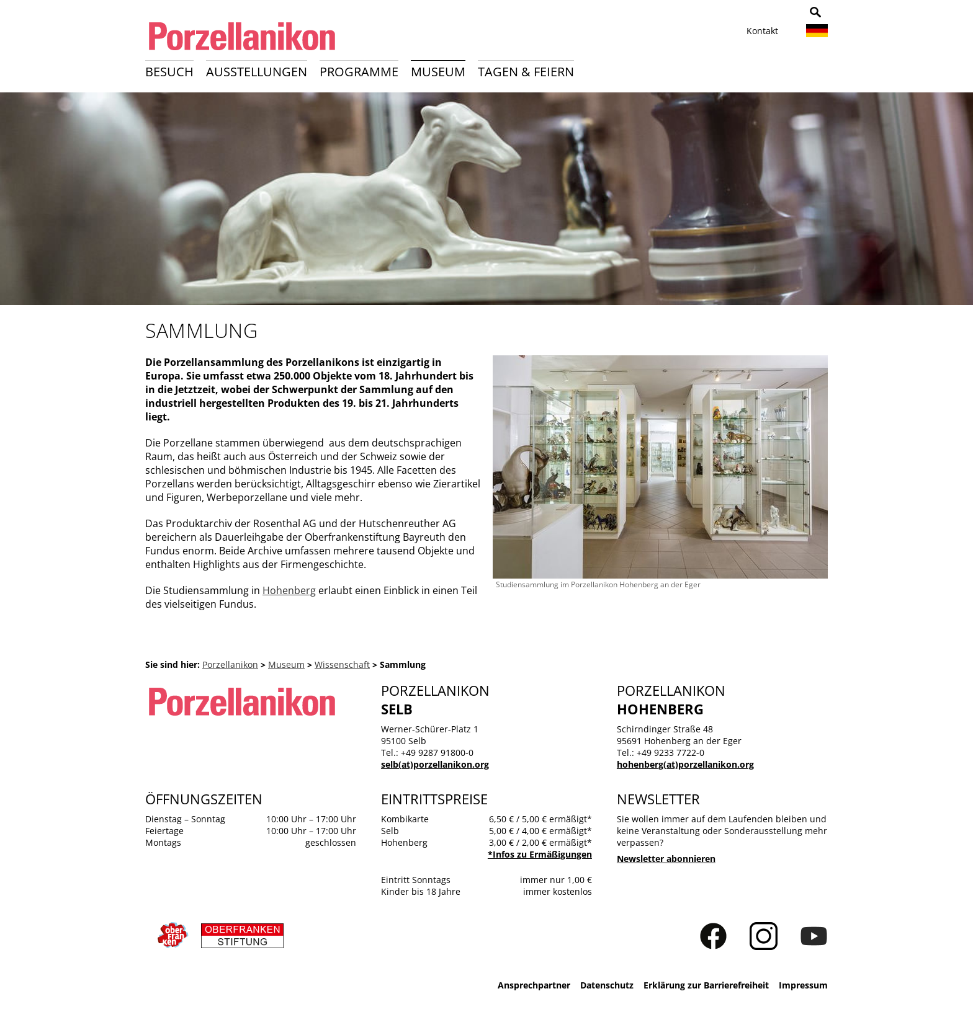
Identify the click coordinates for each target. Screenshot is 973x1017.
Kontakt (762, 31)
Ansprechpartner (534, 985)
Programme (359, 71)
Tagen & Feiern (526, 71)
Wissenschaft (342, 664)
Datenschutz (607, 985)
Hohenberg (289, 590)
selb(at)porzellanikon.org (435, 764)
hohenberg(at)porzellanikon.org (685, 764)
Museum (438, 71)
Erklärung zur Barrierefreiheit (706, 985)
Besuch (169, 71)
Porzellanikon (230, 664)
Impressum (803, 985)
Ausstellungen (256, 71)
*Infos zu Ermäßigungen (540, 854)
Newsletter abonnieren (666, 858)
